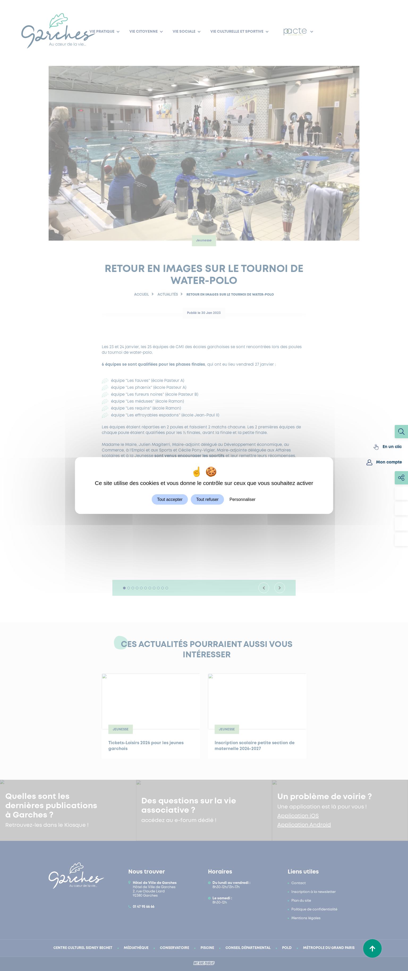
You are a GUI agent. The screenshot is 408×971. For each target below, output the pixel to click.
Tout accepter (169, 499)
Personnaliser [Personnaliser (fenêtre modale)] (243, 499)
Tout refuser (207, 499)
